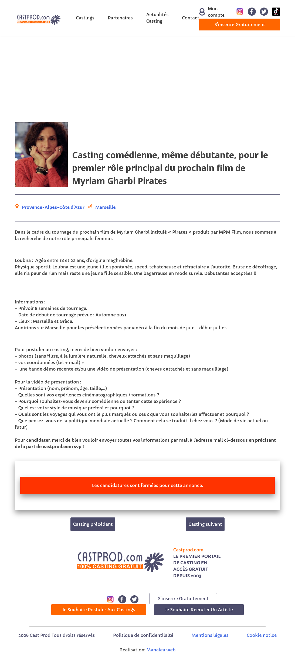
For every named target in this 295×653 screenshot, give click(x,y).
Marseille (105, 207)
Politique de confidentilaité (143, 635)
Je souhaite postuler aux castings (98, 609)
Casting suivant (205, 524)
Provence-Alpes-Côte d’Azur (53, 207)
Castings (85, 17)
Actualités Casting (157, 18)
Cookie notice (262, 635)
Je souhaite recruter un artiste (199, 609)
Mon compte (209, 12)
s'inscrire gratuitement (240, 24)
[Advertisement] (147, 79)
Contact (190, 17)
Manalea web (161, 649)
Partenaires (120, 17)
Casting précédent (93, 524)
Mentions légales (210, 635)
